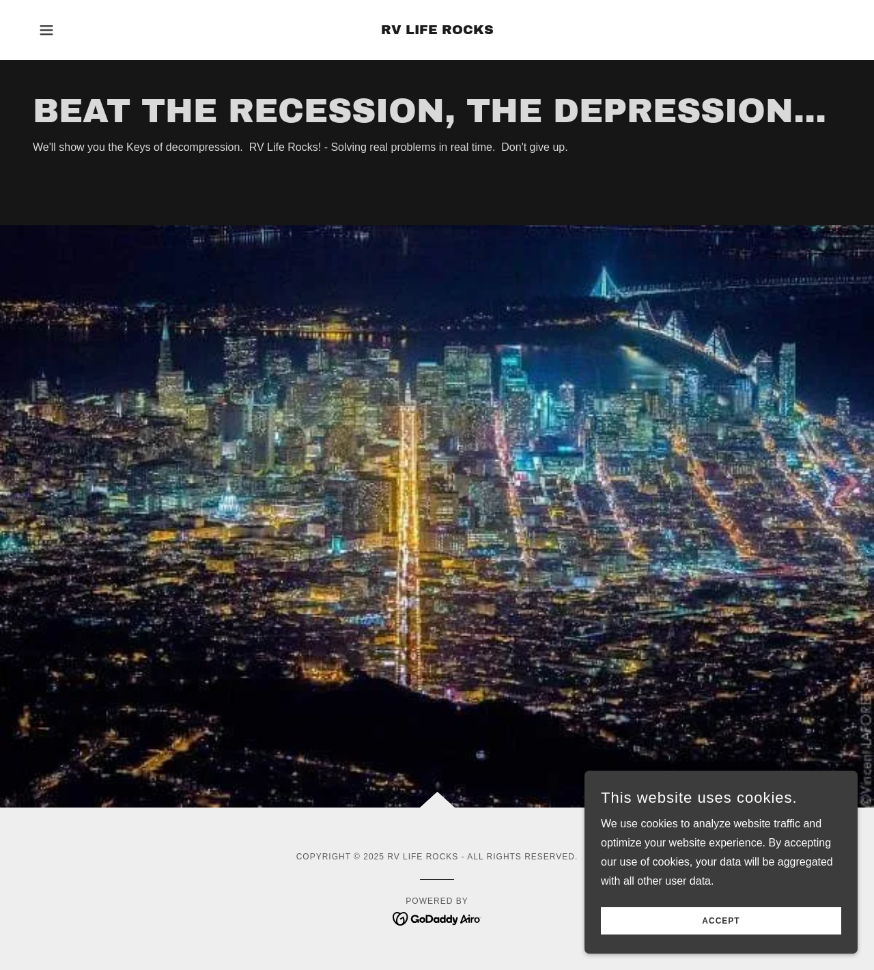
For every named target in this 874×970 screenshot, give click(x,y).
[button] (46, 30)
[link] (437, 30)
